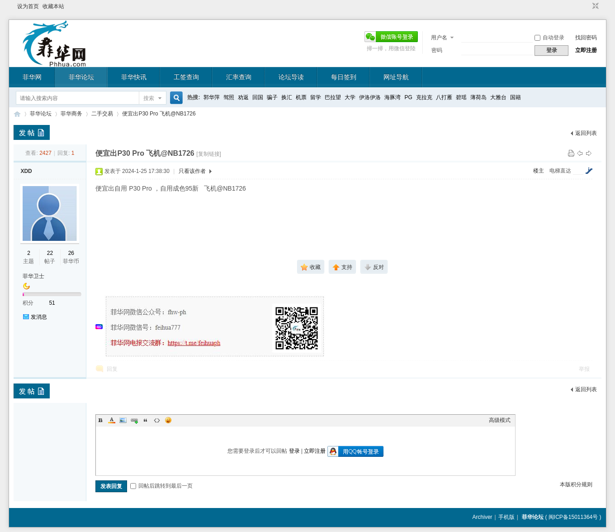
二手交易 (102, 113)
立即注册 (586, 50)
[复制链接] (208, 154)
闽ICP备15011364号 (573, 517)
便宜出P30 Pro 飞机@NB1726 (158, 113)
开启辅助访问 (587, 6)
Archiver (482, 517)
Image (123, 420)
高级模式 (500, 420)
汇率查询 (238, 77)
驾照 (228, 97)
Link (134, 420)
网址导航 (396, 77)
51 (52, 303)
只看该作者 (192, 171)
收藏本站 (53, 6)
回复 (112, 369)
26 (71, 253)
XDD (26, 171)
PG (408, 97)
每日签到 (343, 77)
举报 (584, 369)
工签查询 (186, 77)
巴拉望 (333, 97)
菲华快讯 (134, 77)
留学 (315, 97)
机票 (301, 97)
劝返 (243, 97)
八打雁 (444, 97)
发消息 (39, 317)
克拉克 (424, 97)
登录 (294, 451)
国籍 (515, 97)
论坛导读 (291, 77)
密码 (436, 50)
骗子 (272, 97)
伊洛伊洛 (370, 97)
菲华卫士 (33, 276)
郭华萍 (211, 97)
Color (111, 420)
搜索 (148, 98)
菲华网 (32, 77)
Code (156, 420)
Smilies (168, 420)
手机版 (506, 517)
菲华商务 (71, 113)
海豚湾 (392, 97)
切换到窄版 (594, 6)
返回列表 (586, 133)
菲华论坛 (81, 77)
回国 (257, 97)
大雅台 (498, 97)
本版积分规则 (576, 484)
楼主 (538, 171)
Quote (145, 420)
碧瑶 (461, 97)
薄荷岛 (478, 97)
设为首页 (28, 6)
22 (50, 253)
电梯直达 (560, 171)
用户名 (439, 37)
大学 (350, 97)
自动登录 (549, 37)
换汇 (286, 97)
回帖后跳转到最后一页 (161, 486)
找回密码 (586, 37)
